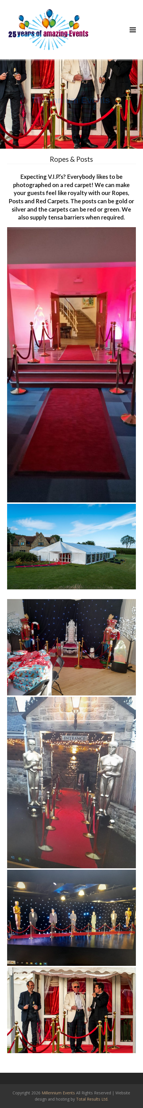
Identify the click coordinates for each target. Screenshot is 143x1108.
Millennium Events (58, 1092)
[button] (133, 29)
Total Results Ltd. (92, 1099)
